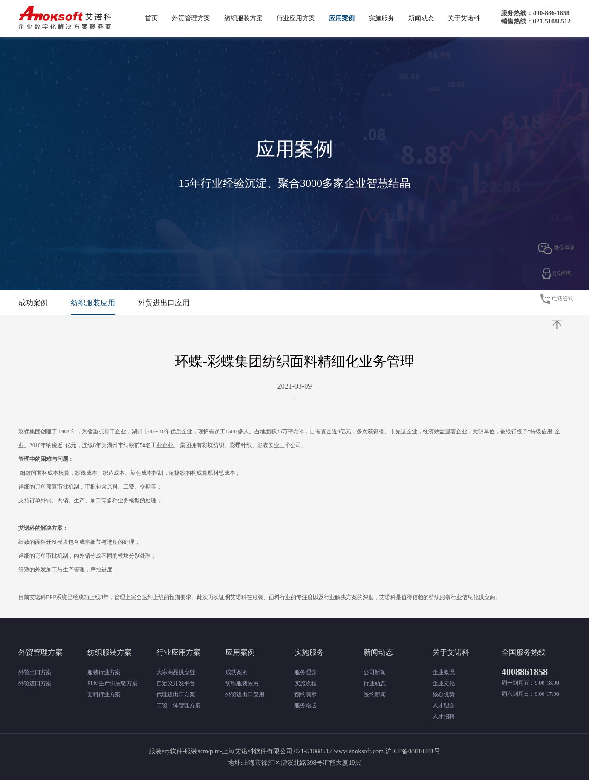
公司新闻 (375, 672)
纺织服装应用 (93, 303)
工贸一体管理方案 (178, 705)
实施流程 (305, 683)
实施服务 (381, 18)
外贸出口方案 (35, 672)
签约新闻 (375, 694)
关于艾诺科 (464, 18)
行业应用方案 (296, 18)
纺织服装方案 (243, 18)
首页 (151, 18)
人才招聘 (444, 716)
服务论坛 (305, 705)
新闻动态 (421, 18)
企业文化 (444, 683)
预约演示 (305, 694)
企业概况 (444, 672)
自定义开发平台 (175, 683)
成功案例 (33, 303)
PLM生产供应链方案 (112, 683)
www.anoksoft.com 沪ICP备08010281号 (387, 751)
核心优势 (444, 694)
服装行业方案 (104, 672)
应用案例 (342, 18)
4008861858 (525, 672)
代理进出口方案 (175, 694)
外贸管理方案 (191, 18)
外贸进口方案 (35, 683)
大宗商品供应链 (175, 672)
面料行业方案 (104, 694)
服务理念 (305, 672)
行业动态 (375, 683)
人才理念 (444, 705)
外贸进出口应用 (164, 303)
